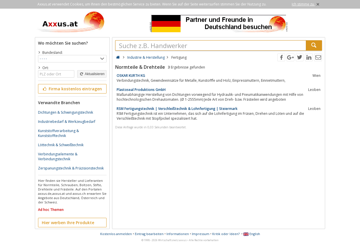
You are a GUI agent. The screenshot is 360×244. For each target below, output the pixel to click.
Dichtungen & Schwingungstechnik (65, 112)
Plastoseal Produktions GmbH (141, 89)
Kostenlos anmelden (116, 234)
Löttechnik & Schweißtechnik (61, 144)
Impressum (200, 234)
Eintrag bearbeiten (149, 234)
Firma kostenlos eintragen (72, 89)
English (251, 234)
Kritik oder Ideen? (226, 234)
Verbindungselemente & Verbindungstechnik (57, 156)
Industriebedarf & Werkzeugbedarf (66, 121)
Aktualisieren (92, 74)
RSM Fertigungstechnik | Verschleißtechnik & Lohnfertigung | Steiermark (177, 108)
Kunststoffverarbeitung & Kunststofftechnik (58, 133)
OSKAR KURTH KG (131, 75)
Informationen (177, 234)
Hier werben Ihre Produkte (68, 222)
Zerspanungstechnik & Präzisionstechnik (71, 168)
